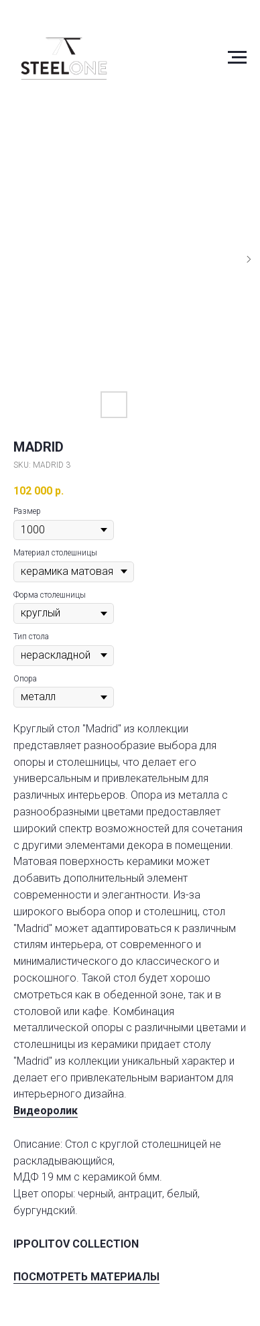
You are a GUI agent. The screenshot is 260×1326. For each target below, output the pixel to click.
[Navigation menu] (237, 57)
